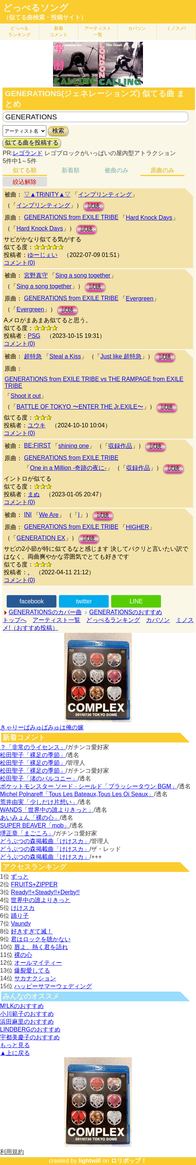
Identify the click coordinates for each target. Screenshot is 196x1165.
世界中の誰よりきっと (41, 900)
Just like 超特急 (120, 356)
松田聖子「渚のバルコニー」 (39, 778)
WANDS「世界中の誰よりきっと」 (47, 810)
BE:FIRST (37, 445)
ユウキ (37, 425)
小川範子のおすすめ (27, 1014)
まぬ (34, 494)
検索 (58, 131)
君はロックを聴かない (41, 939)
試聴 (94, 206)
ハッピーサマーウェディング (53, 986)
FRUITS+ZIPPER (34, 884)
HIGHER (137, 527)
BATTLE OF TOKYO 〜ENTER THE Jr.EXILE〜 (79, 406)
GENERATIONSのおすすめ (125, 612)
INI (27, 514)
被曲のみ (116, 170)
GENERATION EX (40, 538)
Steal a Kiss (65, 356)
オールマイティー (38, 963)
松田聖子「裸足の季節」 (33, 755)
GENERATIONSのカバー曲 (45, 612)
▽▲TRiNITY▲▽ (47, 194)
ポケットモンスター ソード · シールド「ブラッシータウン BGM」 (88, 786)
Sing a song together (83, 275)
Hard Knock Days (149, 217)
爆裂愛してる (32, 970)
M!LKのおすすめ (22, 1006)
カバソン (137, 28)
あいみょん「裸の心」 (30, 817)
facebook (31, 601)
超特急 (33, 356)
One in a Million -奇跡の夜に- (68, 468)
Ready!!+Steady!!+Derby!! (45, 892)
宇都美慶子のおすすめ (30, 1037)
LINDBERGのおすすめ (30, 1029)
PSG (34, 336)
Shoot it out (25, 396)
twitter (84, 601)
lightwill (89, 1161)
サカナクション (35, 978)
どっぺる (19, 31)
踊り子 (20, 916)
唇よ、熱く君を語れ (41, 947)
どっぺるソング (35, 8)
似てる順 (25, 170)
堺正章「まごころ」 (27, 833)
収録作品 (120, 446)
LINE (136, 601)
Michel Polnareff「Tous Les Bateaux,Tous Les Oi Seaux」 (77, 794)
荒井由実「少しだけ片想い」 (39, 802)
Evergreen (139, 298)
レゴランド (28, 153)
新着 (59, 31)
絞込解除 (25, 182)
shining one (73, 446)
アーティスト (97, 31)
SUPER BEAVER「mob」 (34, 825)
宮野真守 (36, 275)
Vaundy (21, 923)
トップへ (15, 620)
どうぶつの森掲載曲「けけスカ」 (45, 841)
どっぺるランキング (113, 620)
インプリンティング (105, 194)
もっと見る (15, 1045)
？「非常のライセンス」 (33, 747)
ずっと (20, 876)
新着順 (71, 170)
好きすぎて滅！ (32, 931)
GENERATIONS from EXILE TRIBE (71, 217)
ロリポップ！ (129, 1161)
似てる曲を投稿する (32, 142)
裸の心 (23, 955)
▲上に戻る (15, 1053)
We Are (49, 515)
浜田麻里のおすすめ (27, 1021)
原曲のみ (162, 170)
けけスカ (23, 908)
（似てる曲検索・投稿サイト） (45, 17)
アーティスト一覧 (56, 620)
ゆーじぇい (42, 255)
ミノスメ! (176, 28)
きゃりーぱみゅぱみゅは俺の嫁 (42, 727)
